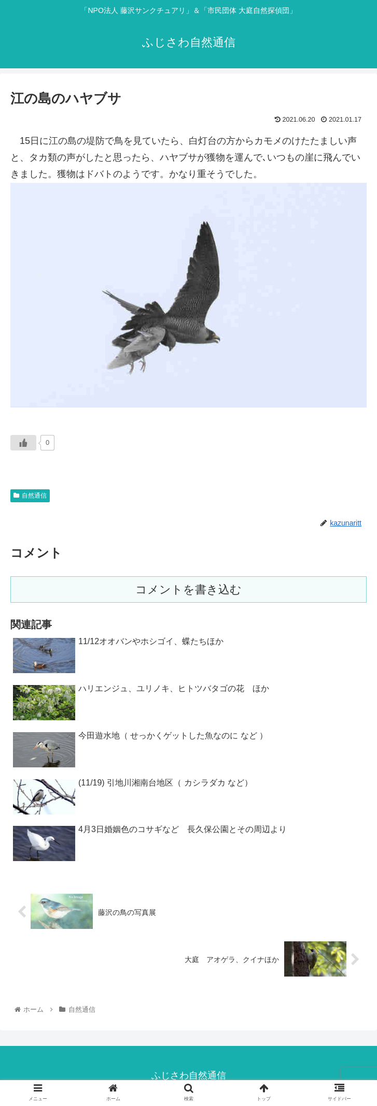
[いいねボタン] (23, 442)
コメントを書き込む (188, 589)
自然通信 (30, 495)
